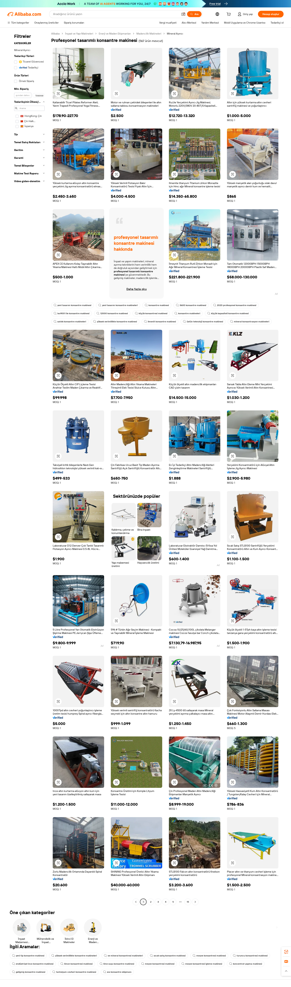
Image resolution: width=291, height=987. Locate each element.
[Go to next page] (195, 902)
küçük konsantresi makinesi (151, 313)
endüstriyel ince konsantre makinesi (32, 963)
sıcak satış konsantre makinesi (168, 955)
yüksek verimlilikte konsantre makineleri (74, 955)
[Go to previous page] (136, 902)
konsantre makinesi (157, 305)
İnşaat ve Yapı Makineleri (79, 33)
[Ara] (194, 14)
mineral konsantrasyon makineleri (249, 321)
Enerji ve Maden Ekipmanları (115, 33)
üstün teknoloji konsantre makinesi (203, 321)
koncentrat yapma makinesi (245, 963)
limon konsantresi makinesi (77, 963)
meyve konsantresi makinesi (209, 955)
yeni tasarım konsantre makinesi (72, 305)
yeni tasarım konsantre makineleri (118, 305)
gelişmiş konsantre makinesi (28, 971)
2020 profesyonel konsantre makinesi (234, 305)
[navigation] (28, 468)
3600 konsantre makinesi (191, 305)
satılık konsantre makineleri (70, 321)
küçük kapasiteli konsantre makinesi (228, 313)
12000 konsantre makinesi (112, 313)
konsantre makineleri (187, 313)
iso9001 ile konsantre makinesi (71, 313)
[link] (286, 952)
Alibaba (55, 33)
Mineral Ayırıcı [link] (175, 33)
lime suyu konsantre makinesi (117, 963)
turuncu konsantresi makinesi (250, 955)
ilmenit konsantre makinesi (160, 321)
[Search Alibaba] (115, 14)
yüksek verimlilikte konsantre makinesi (115, 321)
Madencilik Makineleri (148, 33)
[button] (183, 14)
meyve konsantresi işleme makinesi (202, 963)
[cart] (229, 14)
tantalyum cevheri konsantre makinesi (74, 971)
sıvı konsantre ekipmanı (117, 971)
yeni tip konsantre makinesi (28, 955)
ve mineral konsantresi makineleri (123, 955)
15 (188, 902)
